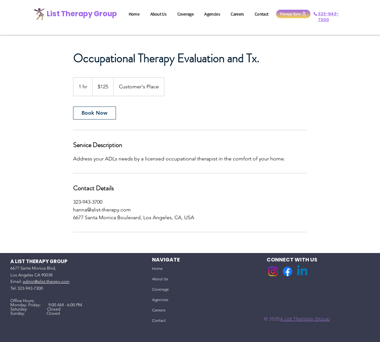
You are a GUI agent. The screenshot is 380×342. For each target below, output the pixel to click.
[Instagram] (273, 271)
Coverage (160, 289)
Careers (158, 310)
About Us (160, 278)
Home (157, 268)
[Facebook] (287, 271)
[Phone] (315, 13)
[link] (94, 113)
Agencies (160, 299)
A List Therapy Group (305, 319)
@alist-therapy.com (52, 281)
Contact (159, 320)
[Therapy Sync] (293, 14)
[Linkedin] (302, 271)
